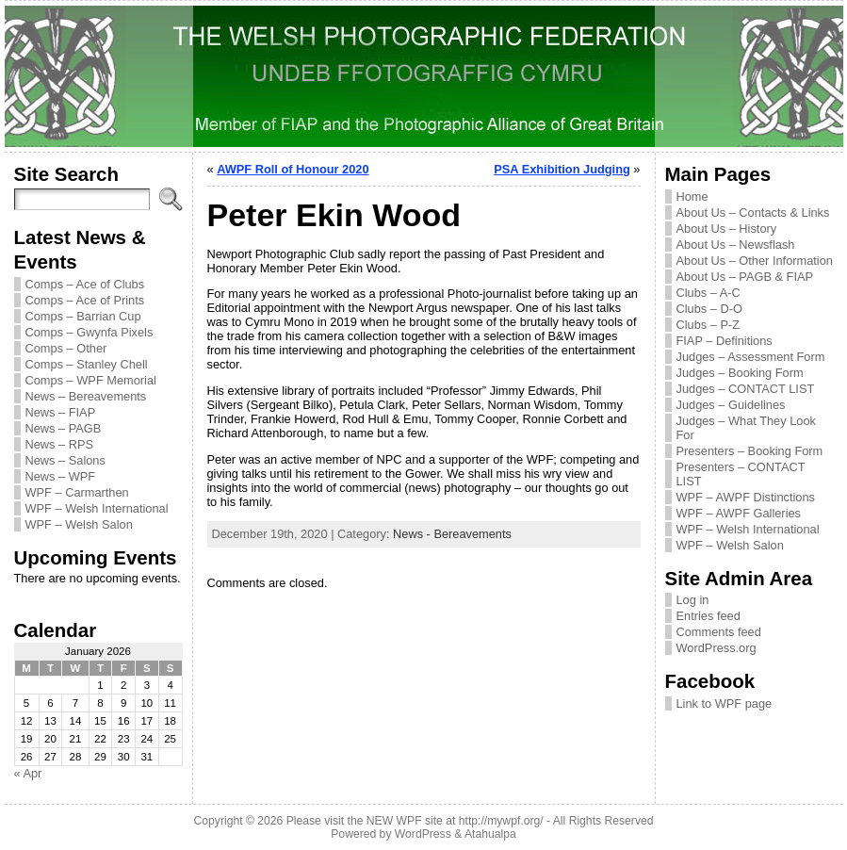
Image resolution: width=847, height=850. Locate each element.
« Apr (28, 773)
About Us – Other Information (754, 260)
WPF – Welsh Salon (79, 524)
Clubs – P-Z (708, 325)
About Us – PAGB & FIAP (745, 277)
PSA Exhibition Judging (562, 169)
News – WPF (60, 476)
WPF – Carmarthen (77, 492)
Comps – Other (66, 348)
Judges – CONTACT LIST (745, 389)
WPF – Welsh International (97, 508)
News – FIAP (60, 412)
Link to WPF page (724, 703)
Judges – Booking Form (740, 373)
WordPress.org (716, 648)
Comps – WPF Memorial (90, 380)
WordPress (423, 834)
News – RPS (59, 444)
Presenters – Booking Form (749, 451)
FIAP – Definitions (724, 341)
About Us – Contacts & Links (753, 212)
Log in (692, 600)
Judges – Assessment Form (750, 357)
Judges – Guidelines (731, 405)
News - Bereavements (452, 534)
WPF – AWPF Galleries (739, 513)
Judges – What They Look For (746, 428)
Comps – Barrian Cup (83, 316)
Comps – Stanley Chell (86, 364)
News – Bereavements (86, 396)
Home (692, 196)
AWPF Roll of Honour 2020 (292, 169)
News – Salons (65, 460)
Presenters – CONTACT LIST (741, 474)
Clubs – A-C (708, 293)
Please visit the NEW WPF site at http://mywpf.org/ (415, 820)
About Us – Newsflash (735, 244)
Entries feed (708, 616)
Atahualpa (490, 834)
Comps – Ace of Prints (85, 300)
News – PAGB (63, 428)
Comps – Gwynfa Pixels (89, 332)
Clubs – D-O (709, 309)
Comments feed (718, 632)
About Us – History (726, 228)
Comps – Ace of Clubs (85, 284)
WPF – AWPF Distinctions (745, 497)
